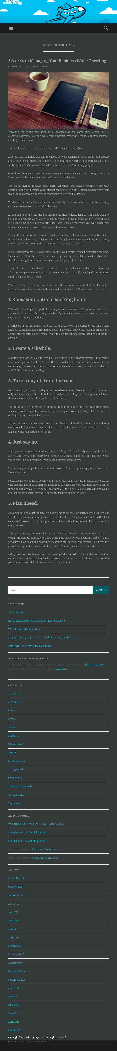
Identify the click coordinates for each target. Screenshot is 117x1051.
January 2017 (15, 962)
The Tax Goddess (94, 664)
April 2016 (13, 1021)
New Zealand (15, 744)
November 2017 (16, 878)
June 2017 (13, 920)
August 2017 (15, 903)
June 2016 (13, 1005)
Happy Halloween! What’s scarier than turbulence (36, 620)
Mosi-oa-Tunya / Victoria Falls (46, 824)
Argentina (14, 693)
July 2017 (13, 912)
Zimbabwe (14, 803)
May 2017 (13, 929)
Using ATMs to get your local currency (29, 646)
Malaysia (13, 735)
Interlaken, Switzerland (45, 849)
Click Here (61, 668)
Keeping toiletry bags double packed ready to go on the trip (41, 637)
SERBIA (12, 752)
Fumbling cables (17, 612)
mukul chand (15, 832)
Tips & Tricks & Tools (20, 786)
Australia (13, 702)
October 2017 (15, 886)
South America (16, 761)
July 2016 (13, 996)
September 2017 (16, 895)
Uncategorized (16, 794)
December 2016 (16, 971)
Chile (11, 710)
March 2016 (14, 1030)
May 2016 (13, 1013)
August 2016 (15, 988)
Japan (11, 727)
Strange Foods (16, 769)
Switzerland (15, 777)
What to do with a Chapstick (24, 629)
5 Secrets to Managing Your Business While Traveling (57, 60)
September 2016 (16, 979)
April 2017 (13, 937)
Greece (12, 719)
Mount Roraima (36, 832)
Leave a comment (40, 66)
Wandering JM (16, 824)
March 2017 (14, 945)
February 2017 (16, 954)
